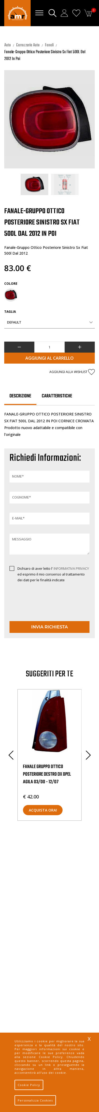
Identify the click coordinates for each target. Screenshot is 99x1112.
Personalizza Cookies (35, 1100)
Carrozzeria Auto (28, 45)
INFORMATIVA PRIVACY (71, 568)
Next (88, 755)
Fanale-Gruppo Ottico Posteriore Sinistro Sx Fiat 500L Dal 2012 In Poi (44, 55)
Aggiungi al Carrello (49, 358)
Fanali (49, 45)
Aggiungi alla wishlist (72, 372)
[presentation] (40, 606)
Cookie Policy (29, 1085)
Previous (10, 755)
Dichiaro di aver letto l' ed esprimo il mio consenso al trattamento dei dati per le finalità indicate (53, 574)
